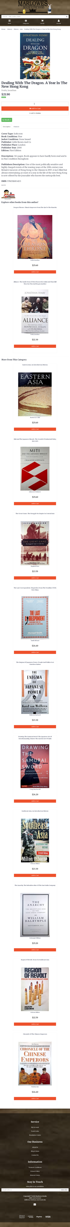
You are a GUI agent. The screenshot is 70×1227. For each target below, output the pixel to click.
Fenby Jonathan (35, 260)
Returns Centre (35, 1175)
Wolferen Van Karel (35, 715)
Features (16, 127)
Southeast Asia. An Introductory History (35, 811)
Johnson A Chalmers (35, 492)
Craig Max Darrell (35, 789)
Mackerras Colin (35, 417)
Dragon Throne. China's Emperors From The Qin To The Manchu (35, 207)
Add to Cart (35, 108)
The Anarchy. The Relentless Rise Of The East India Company (35, 885)
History (9, 29)
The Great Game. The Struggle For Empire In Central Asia (35, 513)
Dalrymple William (35, 938)
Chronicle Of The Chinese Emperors (35, 1034)
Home (3, 29)
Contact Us (35, 1155)
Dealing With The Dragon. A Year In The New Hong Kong (42, 29)
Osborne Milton (35, 863)
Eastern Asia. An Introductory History (35, 365)
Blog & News (35, 1151)
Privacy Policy (35, 1171)
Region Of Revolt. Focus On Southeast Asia (35, 960)
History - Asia (18, 29)
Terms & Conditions (35, 1167)
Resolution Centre (35, 1135)
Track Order (35, 1131)
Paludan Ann (35, 1086)
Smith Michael (35, 640)
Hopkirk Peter (35, 566)
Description (6, 127)
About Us (35, 1147)
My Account (35, 1127)
